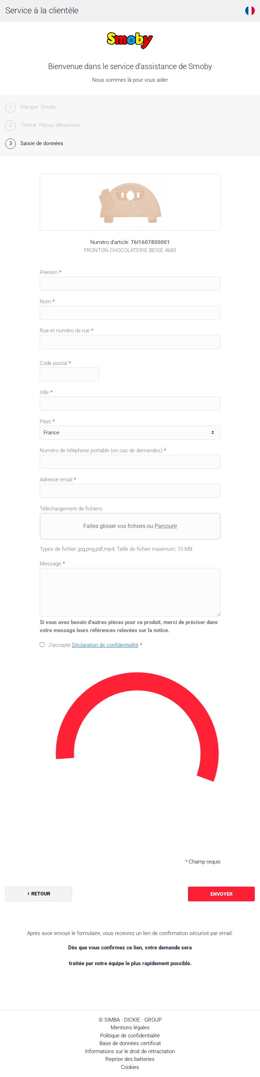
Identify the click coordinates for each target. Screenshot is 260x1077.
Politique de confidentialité (130, 1035)
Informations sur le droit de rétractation (130, 1051)
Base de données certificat (130, 1043)
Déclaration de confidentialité (105, 645)
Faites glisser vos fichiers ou (130, 526)
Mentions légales (130, 1027)
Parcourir (166, 526)
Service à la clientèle (41, 10)
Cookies (130, 1067)
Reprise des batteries (130, 1059)
